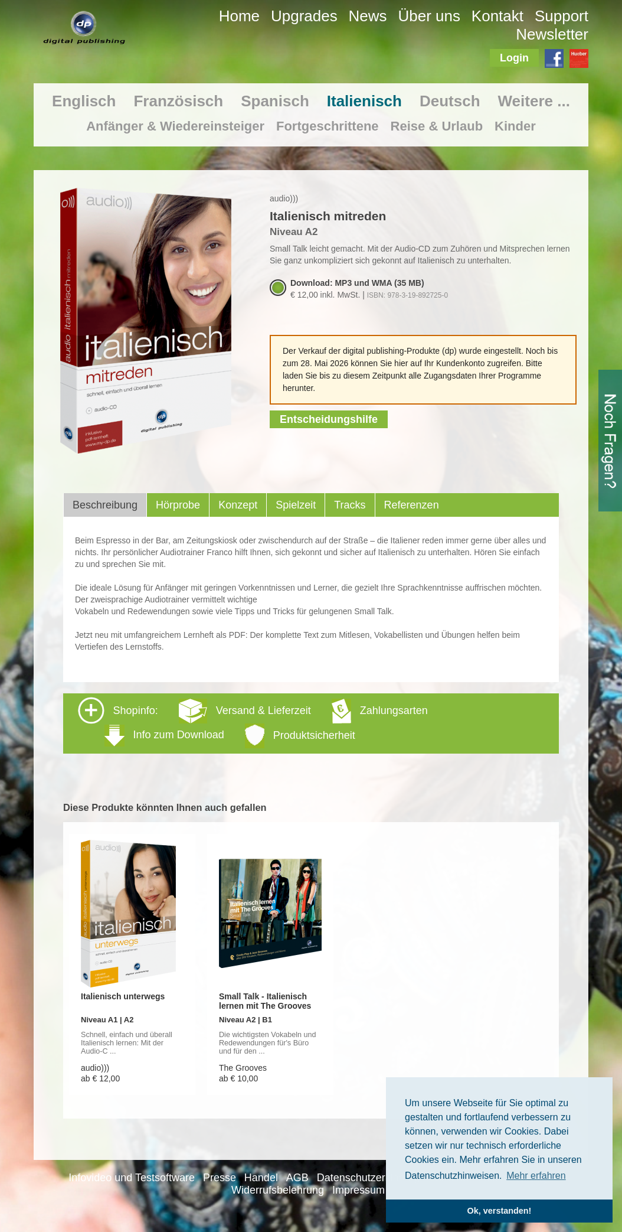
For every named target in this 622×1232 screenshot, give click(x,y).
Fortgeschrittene (327, 126)
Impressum (358, 1190)
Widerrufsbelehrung (277, 1190)
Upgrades (304, 16)
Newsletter (552, 34)
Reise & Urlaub (437, 126)
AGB (297, 1178)
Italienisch (364, 101)
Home (239, 16)
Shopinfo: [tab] (253, 722)
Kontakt (497, 16)
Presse (219, 1178)
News (368, 16)
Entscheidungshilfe (329, 419)
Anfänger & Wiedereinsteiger (175, 126)
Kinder (515, 126)
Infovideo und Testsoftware (131, 1178)
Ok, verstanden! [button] (499, 1210)
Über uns (429, 16)
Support (561, 16)
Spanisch (275, 101)
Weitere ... (534, 101)
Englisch (84, 101)
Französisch (178, 101)
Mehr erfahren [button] (536, 1176)
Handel (261, 1178)
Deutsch (450, 101)
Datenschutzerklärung (368, 1178)
